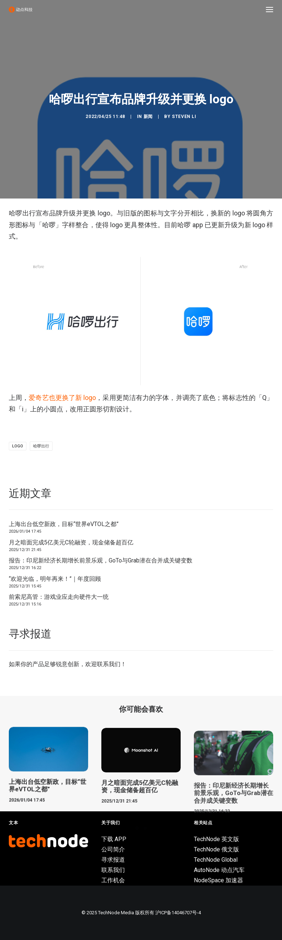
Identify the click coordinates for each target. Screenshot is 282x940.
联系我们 (108, 664)
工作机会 (113, 880)
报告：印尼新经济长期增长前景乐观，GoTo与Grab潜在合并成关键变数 (100, 560)
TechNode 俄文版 (216, 849)
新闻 (148, 116)
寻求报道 (113, 859)
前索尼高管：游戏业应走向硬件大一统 (59, 596)
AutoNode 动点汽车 (219, 869)
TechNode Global (216, 859)
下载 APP (113, 839)
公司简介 (113, 849)
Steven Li (184, 116)
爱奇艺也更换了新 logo (62, 397)
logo (17, 446)
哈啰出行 (41, 446)
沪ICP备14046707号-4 (178, 912)
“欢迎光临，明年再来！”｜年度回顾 (55, 578)
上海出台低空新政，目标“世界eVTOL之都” (64, 524)
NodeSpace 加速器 (218, 880)
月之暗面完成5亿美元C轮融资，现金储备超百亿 (71, 542)
